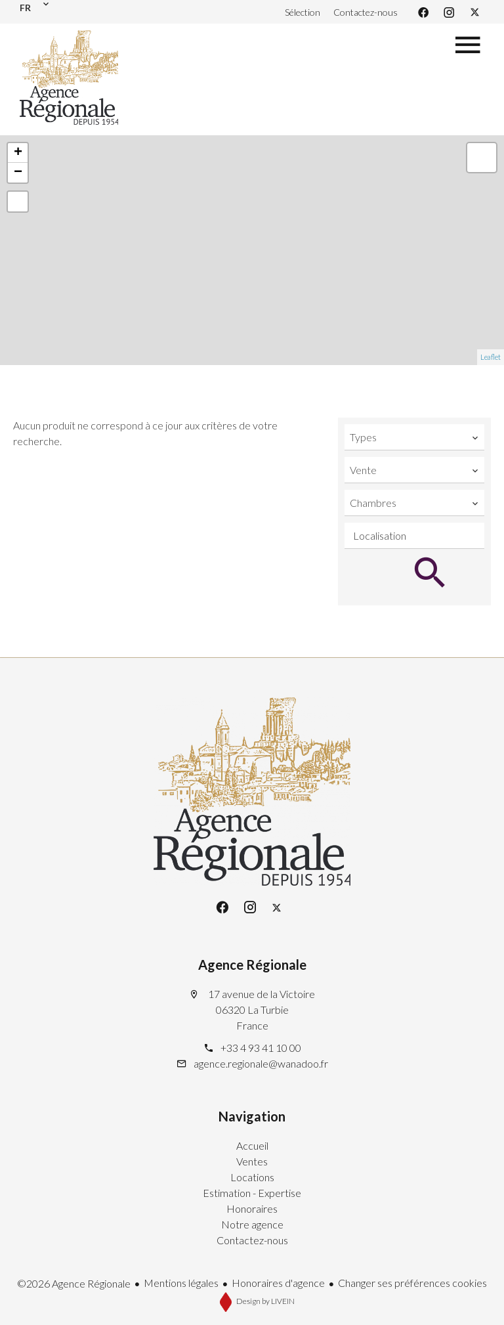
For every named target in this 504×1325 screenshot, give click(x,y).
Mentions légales (181, 1282)
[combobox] (414, 437)
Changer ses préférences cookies (412, 1282)
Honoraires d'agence (278, 1282)
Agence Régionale (252, 964)
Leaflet (490, 357)
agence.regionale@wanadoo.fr (261, 1063)
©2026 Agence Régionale (74, 1283)
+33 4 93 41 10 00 (260, 1047)
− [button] (18, 173)
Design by (265, 1301)
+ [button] (18, 153)
